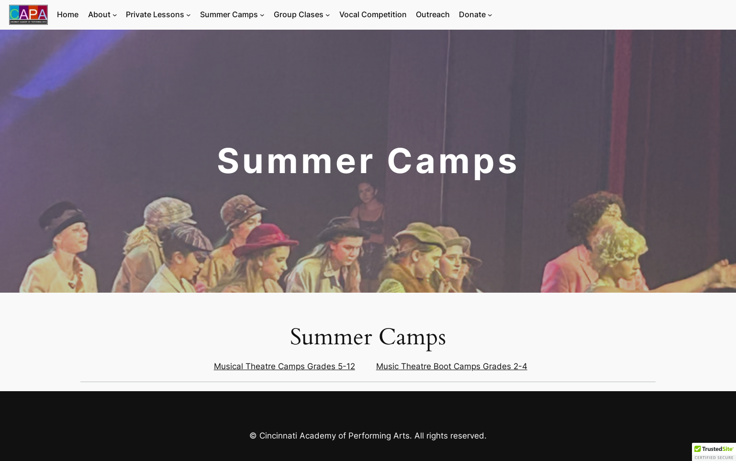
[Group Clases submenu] (327, 14)
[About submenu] (114, 14)
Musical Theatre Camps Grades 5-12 (284, 366)
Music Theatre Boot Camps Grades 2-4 (451, 366)
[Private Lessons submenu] (188, 14)
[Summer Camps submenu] (262, 14)
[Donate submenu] (490, 14)
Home (67, 14)
